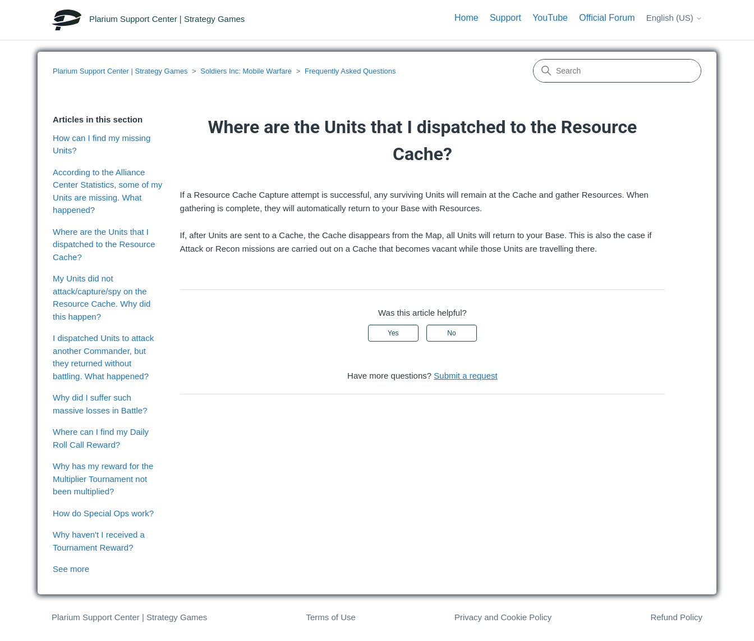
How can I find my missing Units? (101, 144)
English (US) (674, 17)
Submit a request (465, 375)
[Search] (617, 71)
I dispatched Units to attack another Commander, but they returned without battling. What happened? (103, 357)
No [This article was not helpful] (451, 333)
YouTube (550, 17)
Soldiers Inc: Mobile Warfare (246, 71)
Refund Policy (676, 617)
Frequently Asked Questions (350, 71)
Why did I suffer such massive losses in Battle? (100, 404)
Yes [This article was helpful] (393, 333)
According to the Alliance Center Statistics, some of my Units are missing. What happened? (107, 191)
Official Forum (607, 17)
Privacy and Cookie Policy (502, 617)
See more (71, 569)
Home (466, 17)
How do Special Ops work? (103, 513)
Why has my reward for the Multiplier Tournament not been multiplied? (103, 478)
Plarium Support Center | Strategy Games (120, 71)
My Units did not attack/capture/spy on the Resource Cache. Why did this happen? (101, 297)
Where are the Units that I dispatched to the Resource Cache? (104, 244)
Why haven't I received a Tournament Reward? (99, 541)
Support (505, 17)
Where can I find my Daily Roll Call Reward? (101, 438)
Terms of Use (330, 617)
